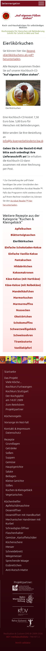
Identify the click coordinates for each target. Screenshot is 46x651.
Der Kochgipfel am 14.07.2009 (15, 397)
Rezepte (9, 439)
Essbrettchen (13, 565)
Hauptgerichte (14, 466)
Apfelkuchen (23, 228)
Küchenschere (14, 542)
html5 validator (23, 642)
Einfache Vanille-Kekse (23, 253)
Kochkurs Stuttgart (17, 391)
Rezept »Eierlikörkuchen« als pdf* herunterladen (19, 54)
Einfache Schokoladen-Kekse (23, 247)
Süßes (9, 485)
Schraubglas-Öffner (17, 528)
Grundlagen (13, 443)
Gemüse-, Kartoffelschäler (21, 537)
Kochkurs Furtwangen (19, 386)
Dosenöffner (13, 510)
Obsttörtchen (23, 316)
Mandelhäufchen (23, 291)
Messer (10, 546)
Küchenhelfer (12, 501)
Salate (9, 471)
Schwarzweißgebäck (23, 328)
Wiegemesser (14, 555)
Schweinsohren (23, 335)
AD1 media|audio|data (17, 636)
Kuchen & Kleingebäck (19, 489)
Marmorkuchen (23, 297)
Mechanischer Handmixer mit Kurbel (23, 521)
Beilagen (11, 476)
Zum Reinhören (15, 404)
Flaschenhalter (14, 532)
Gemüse (10, 462)
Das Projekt (11, 377)
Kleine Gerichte (15, 480)
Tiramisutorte (23, 341)
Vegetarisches (14, 494)
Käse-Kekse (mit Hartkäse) (23, 278)
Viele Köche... (14, 381)
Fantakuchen (23, 259)
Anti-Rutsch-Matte (17, 569)
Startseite (10, 371)
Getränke (11, 448)
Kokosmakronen (23, 272)
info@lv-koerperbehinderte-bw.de (23, 140)
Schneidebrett (14, 551)
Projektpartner (14, 409)
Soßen (9, 452)
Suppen (10, 457)
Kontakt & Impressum (17, 428)
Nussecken (23, 310)
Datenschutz (13, 432)
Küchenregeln (12, 416)
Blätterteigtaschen (23, 234)
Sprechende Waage (17, 560)
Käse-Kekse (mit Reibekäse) (23, 285)
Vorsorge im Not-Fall (16, 422)
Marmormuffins (23, 303)
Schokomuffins (23, 322)
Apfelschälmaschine (17, 505)
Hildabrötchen (23, 266)
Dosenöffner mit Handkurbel (23, 514)
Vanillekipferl (23, 347)
